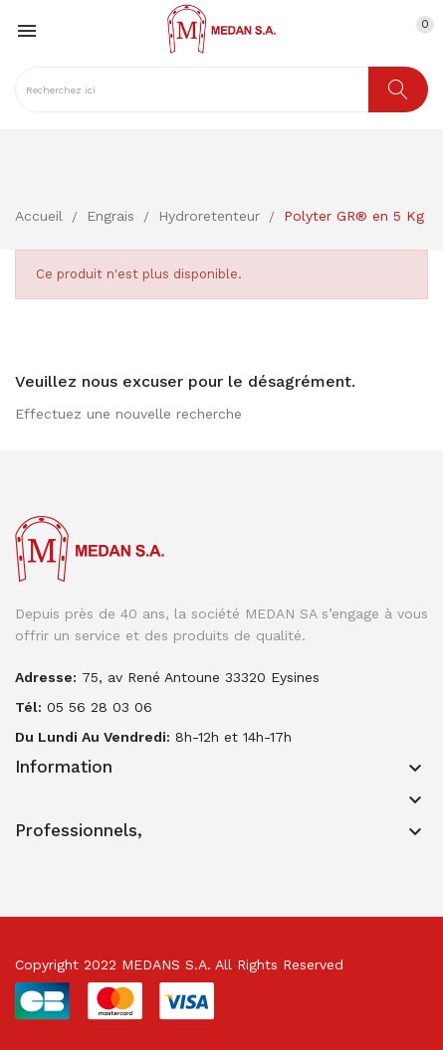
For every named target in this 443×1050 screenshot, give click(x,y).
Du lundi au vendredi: (92, 737)
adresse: (46, 677)
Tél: (28, 707)
